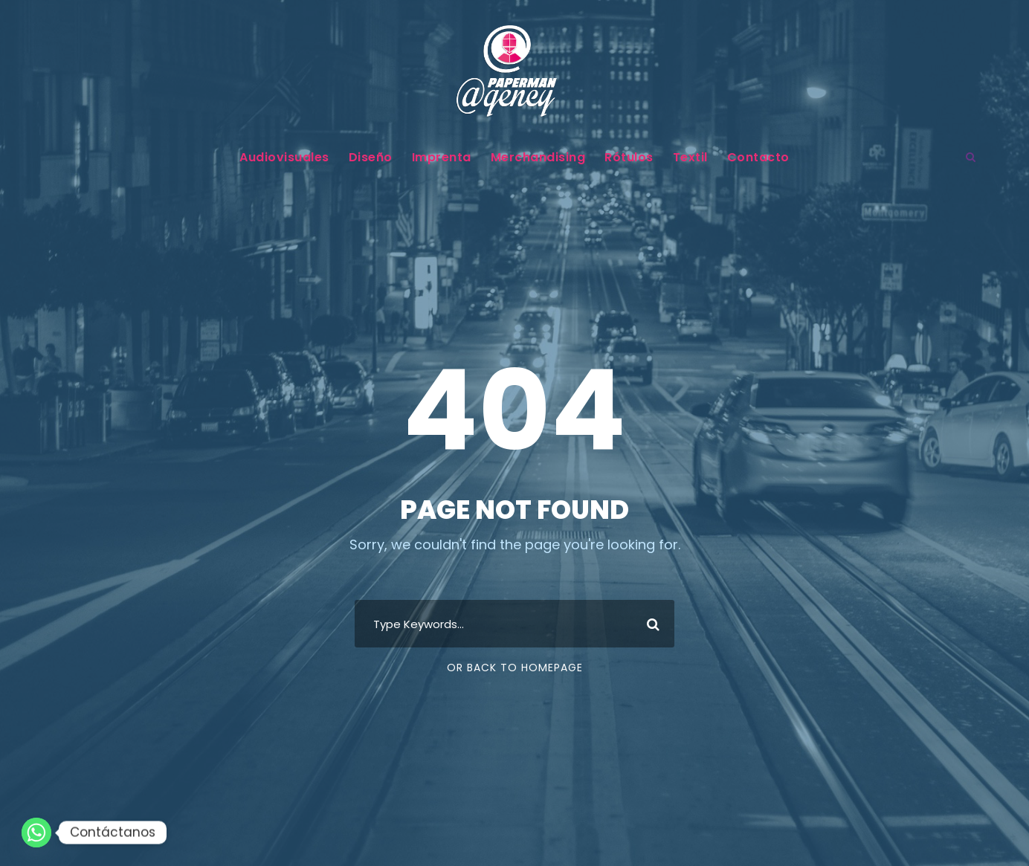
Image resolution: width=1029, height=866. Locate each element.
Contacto (758, 157)
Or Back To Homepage (515, 667)
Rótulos (629, 157)
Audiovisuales (284, 157)
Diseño (371, 157)
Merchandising (538, 157)
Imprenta (441, 157)
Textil (690, 157)
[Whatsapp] (36, 832)
